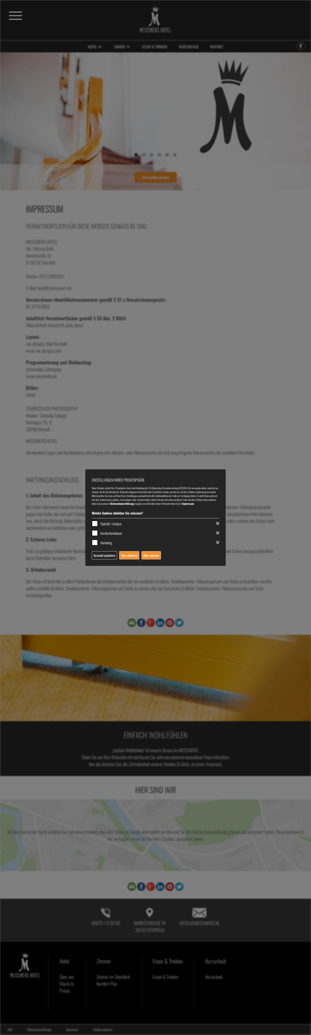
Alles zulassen (151, 555)
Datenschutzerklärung (122, 503)
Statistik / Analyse (110, 523)
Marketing (106, 542)
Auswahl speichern (104, 555)
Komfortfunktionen (111, 533)
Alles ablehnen (129, 555)
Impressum (188, 503)
